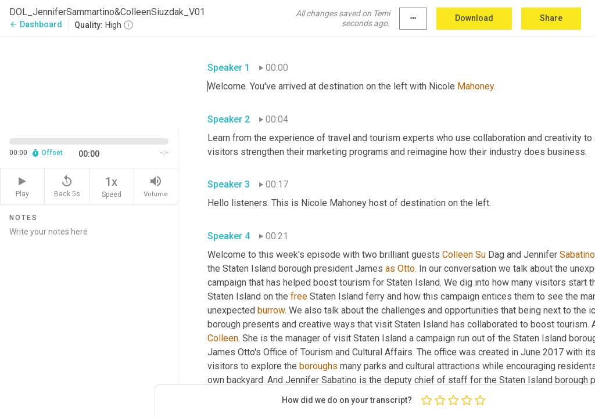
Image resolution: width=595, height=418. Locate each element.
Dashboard (35, 24)
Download (474, 18)
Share (551, 18)
